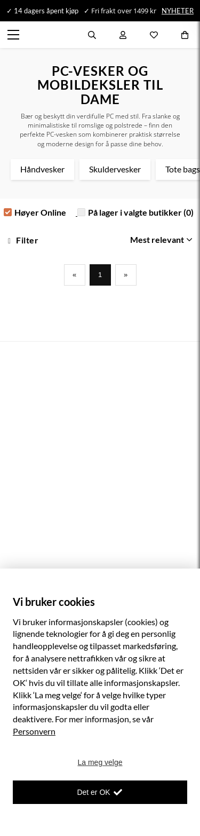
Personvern (34, 731)
